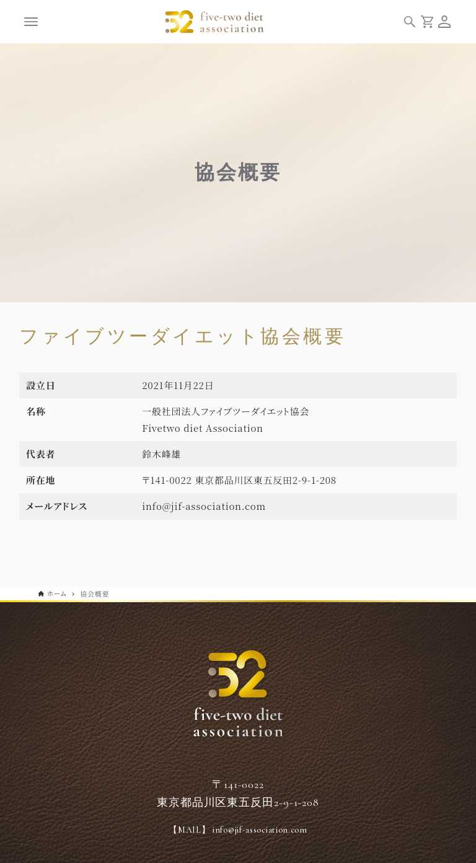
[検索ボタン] (409, 21)
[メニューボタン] (31, 21)
